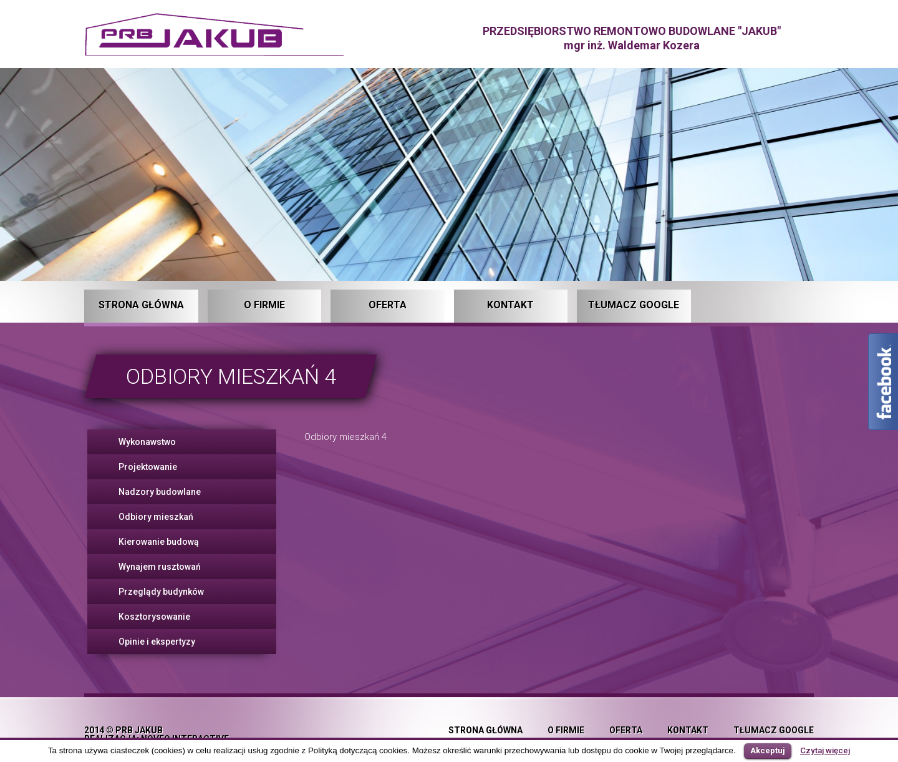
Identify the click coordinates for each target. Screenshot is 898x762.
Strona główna (141, 305)
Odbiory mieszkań (155, 517)
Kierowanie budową (158, 542)
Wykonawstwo (147, 442)
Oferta (388, 305)
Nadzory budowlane (159, 492)
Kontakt (510, 305)
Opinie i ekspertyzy (156, 642)
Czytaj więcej (825, 750)
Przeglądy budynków (161, 592)
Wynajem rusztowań (159, 567)
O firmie (264, 305)
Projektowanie (147, 467)
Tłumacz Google (633, 305)
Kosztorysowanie (154, 617)
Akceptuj (767, 750)
